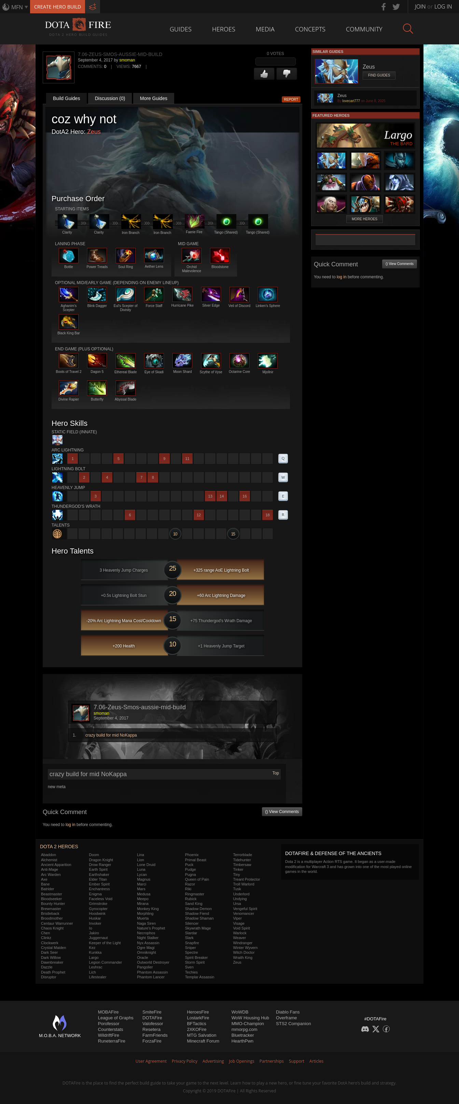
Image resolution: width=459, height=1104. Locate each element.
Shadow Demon (198, 909)
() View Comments (282, 811)
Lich (92, 972)
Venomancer (243, 913)
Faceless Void (100, 899)
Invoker (95, 923)
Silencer (192, 923)
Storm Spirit (195, 962)
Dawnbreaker (52, 962)
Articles (316, 1061)
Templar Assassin (199, 977)
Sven (189, 967)
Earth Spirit (98, 869)
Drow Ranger (100, 865)
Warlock (239, 933)
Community (364, 29)
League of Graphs (116, 1017)
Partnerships (272, 1061)
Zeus (94, 131)
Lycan (142, 874)
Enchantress (99, 889)
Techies (191, 972)
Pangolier (145, 967)
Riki (188, 889)
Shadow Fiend (197, 913)
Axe (44, 879)
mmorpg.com (245, 1029)
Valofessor (152, 1023)
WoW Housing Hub (250, 1017)
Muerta (143, 918)
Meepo (143, 899)
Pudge (190, 869)
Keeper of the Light (105, 943)
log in (70, 824)
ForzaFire (152, 1041)
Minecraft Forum (203, 1041)
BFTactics (196, 1023)
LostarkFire (198, 1017)
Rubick (191, 899)
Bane (45, 884)
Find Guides (379, 75)
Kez (92, 948)
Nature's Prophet (151, 928)
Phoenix (192, 855)
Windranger (242, 943)
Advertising (213, 1061)
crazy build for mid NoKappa (111, 735)
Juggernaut (98, 938)
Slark (189, 938)
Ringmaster (194, 894)
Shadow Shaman (199, 918)
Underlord (241, 894)
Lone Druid (146, 865)
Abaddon (48, 855)
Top (276, 773)
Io (90, 928)
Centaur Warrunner (57, 923)
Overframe (286, 1017)
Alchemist (49, 860)
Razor (190, 884)
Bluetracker (243, 1035)
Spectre (191, 952)
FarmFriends (155, 1035)
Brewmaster (51, 909)
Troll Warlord (243, 884)
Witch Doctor (243, 952)
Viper (237, 918)
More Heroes (364, 219)
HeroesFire (198, 1012)
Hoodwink (97, 913)
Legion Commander (105, 962)
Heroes (223, 29)
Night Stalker (147, 938)
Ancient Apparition (56, 865)
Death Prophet (53, 972)
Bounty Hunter (53, 904)
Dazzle (47, 967)
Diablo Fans (288, 1012)
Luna (141, 869)
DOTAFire (152, 1017)
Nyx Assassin (148, 943)
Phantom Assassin (152, 972)
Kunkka (95, 952)
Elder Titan (98, 879)
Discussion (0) (110, 98)
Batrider (47, 889)
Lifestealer (98, 977)
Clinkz (46, 938)
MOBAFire (108, 1012)
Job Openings (241, 1061)
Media (265, 29)
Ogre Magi (145, 948)
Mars (141, 889)
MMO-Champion (248, 1023)
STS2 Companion (293, 1023)
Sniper (190, 948)
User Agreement (151, 1061)
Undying (240, 899)
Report (291, 99)
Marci (141, 884)
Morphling (145, 913)
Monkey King (148, 909)
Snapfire (192, 943)
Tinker (238, 869)
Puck (189, 865)
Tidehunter (242, 860)
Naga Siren (146, 923)
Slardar (191, 933)
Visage (238, 923)
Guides (181, 29)
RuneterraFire (111, 1041)
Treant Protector (246, 879)
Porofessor (109, 1023)
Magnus (143, 879)
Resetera (151, 1029)
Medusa (143, 894)
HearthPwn (242, 1041)
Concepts (310, 29)
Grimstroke (98, 904)
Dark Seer (49, 952)
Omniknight (146, 952)
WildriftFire (108, 1035)
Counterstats (110, 1029)
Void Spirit (241, 928)
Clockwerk (49, 943)
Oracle (142, 957)
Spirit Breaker (196, 957)
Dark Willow (51, 957)
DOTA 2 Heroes (59, 846)
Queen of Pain (197, 879)
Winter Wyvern (245, 948)
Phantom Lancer (151, 977)
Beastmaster (51, 894)
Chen (45, 933)
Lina (140, 855)
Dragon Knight (101, 860)
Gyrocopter (98, 909)
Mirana (143, 904)
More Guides (153, 98)
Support (296, 1061)
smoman (127, 60)
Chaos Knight (52, 928)
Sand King (194, 904)
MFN (17, 7)
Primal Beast (195, 860)
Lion (140, 860)
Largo (94, 957)
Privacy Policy (184, 1061)
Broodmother (52, 918)
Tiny (236, 874)
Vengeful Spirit (245, 909)
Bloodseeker (51, 899)
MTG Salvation (201, 1035)
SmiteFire (152, 1012)
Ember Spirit (99, 884)
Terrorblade (242, 855)
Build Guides (66, 98)
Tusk (237, 889)
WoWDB (240, 1012)
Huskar (95, 918)
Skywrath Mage (198, 928)
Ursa (237, 904)
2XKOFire (196, 1029)
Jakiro (94, 933)
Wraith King (242, 957)
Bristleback (50, 913)
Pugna (190, 874)
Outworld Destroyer (153, 962)
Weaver (239, 938)
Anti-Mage (49, 869)
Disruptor (48, 977)
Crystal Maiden (53, 948)
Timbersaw (242, 865)
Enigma (95, 894)
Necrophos (146, 933)
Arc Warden (51, 874)
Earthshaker (99, 874)
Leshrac (95, 967)
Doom (94, 855)
